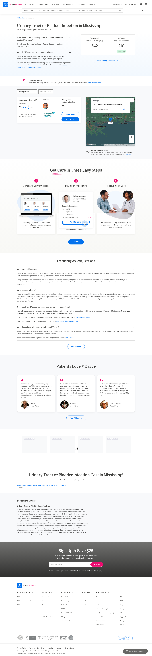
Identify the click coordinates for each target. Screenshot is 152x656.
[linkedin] (132, 636)
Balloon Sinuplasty (102, 595)
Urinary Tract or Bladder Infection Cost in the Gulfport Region (42, 484)
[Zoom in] (131, 137)
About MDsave (47, 595)
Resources (45, 603)
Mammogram (125, 595)
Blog (63, 615)
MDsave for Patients (24, 595)
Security (50, 646)
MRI (121, 599)
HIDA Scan (100, 623)
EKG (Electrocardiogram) (105, 611)
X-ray (122, 619)
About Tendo (46, 599)
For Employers (43, 4)
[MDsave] (12, 4)
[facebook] (120, 636)
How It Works (66, 595)
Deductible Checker (68, 611)
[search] (141, 4)
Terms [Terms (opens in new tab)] (132, 145)
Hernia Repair (101, 619)
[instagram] (124, 636)
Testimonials (65, 619)
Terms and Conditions (37, 646)
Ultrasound (124, 611)
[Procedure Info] (102, 41)
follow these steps (83, 316)
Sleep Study (124, 607)
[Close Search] (144, 10)
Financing (92, 4)
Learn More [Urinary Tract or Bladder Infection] (70, 114)
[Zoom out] (131, 141)
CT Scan (99, 603)
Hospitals (84, 603)
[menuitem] (30, 4)
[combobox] (59, 10)
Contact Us (46, 611)
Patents (58, 646)
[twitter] (128, 636)
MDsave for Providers (25, 599)
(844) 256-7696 (47, 615)
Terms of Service (93, 569)
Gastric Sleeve (101, 615)
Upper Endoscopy (127, 615)
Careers (44, 607)
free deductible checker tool (67, 320)
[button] (44, 39)
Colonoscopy (100, 599)
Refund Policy (66, 603)
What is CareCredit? (94, 83)
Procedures (85, 595)
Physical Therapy (126, 603)
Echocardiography (102, 607)
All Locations (21, 18)
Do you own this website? (100, 109)
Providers (84, 599)
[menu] (65, 4)
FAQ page (69, 336)
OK (124, 109)
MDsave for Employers (25, 603)
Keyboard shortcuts (108, 145)
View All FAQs (76, 345)
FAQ (63, 607)
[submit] (122, 10)
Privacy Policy (82, 569)
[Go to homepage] (26, 584)
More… (123, 623)
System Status (69, 646)
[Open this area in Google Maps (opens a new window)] (90, 144)
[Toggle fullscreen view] (131, 100)
